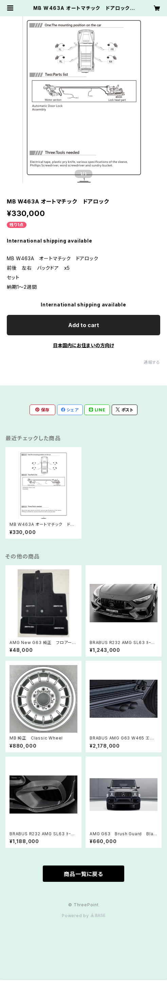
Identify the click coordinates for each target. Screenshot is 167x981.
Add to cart (83, 325)
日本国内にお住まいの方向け (83, 345)
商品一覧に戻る (83, 874)
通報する (152, 362)
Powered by (83, 915)
